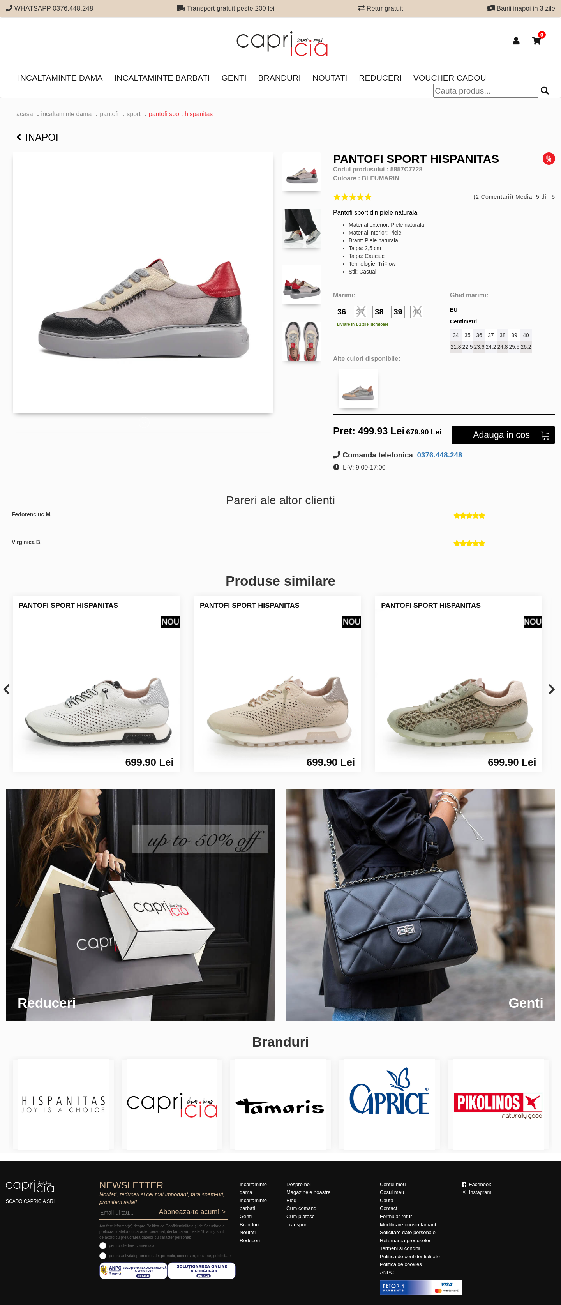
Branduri (279, 77)
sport (134, 114)
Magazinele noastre (308, 1192)
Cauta (386, 1200)
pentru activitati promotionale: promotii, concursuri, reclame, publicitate (170, 1256)
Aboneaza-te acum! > (192, 1212)
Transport (297, 1224)
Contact (388, 1208)
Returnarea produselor (405, 1240)
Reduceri (380, 77)
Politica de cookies (401, 1264)
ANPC (387, 1272)
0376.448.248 (438, 455)
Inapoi (37, 137)
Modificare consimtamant (408, 1224)
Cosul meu (392, 1192)
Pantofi (109, 114)
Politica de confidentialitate (410, 1256)
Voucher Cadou (449, 77)
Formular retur (396, 1216)
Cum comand (301, 1208)
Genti (233, 77)
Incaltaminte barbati (162, 77)
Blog (291, 1200)
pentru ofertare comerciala (132, 1245)
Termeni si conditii (400, 1248)
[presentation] (6, 690)
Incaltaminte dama (60, 77)
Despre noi (298, 1184)
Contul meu (393, 1184)
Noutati (329, 77)
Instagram (476, 1192)
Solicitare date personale (408, 1232)
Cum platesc (300, 1216)
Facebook (476, 1184)
